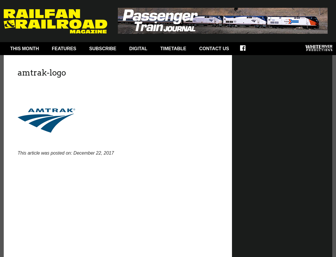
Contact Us (214, 48)
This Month (24, 48)
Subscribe (102, 48)
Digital (138, 48)
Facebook (246, 50)
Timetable (173, 48)
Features (64, 48)
